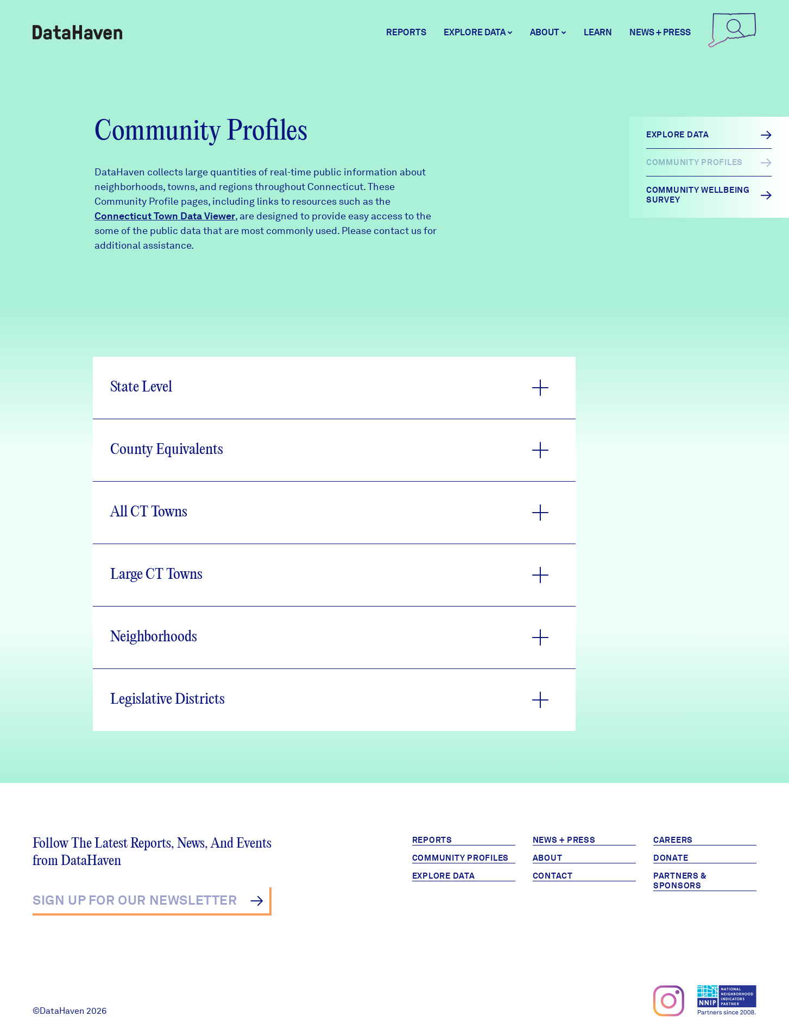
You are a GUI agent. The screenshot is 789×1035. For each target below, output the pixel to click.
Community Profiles (460, 858)
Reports (406, 32)
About (548, 858)
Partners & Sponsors (680, 881)
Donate (671, 858)
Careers (673, 840)
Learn (598, 32)
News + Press (660, 32)
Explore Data (443, 876)
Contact (553, 876)
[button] (334, 387)
